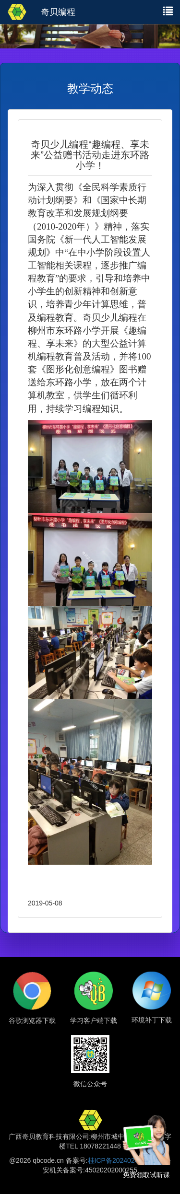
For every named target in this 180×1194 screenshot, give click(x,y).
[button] (168, 10)
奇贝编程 (58, 12)
